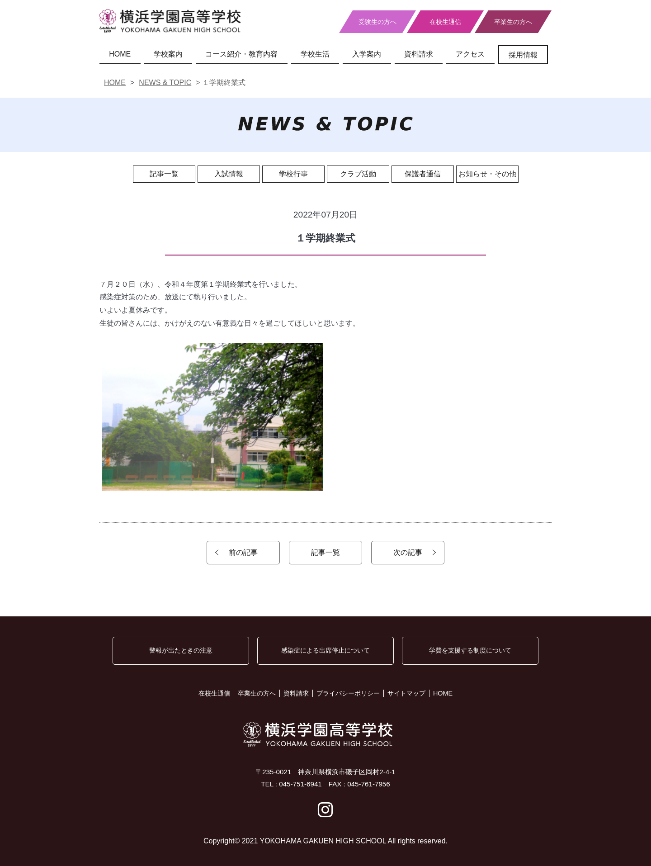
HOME (120, 54)
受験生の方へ (377, 21)
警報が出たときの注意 (180, 650)
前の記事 (243, 552)
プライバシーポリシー (348, 693)
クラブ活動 (358, 174)
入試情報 (228, 174)
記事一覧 (164, 174)
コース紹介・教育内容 (241, 54)
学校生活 (315, 54)
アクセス (470, 54)
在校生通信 (445, 21)
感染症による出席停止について (325, 650)
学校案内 (168, 54)
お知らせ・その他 (487, 174)
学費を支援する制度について (470, 650)
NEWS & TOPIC (165, 82)
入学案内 (366, 54)
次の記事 (407, 552)
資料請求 (418, 54)
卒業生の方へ (513, 21)
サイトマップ (406, 693)
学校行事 (293, 174)
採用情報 (523, 55)
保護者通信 (423, 174)
